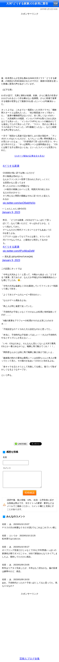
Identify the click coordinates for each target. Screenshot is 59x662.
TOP (56, 4)
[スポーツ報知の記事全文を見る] (29, 156)
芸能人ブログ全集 (30, 658)
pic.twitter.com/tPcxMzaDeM (18, 251)
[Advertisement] (29, 46)
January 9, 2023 (11, 212)
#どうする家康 (11, 166)
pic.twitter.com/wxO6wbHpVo (19, 203)
